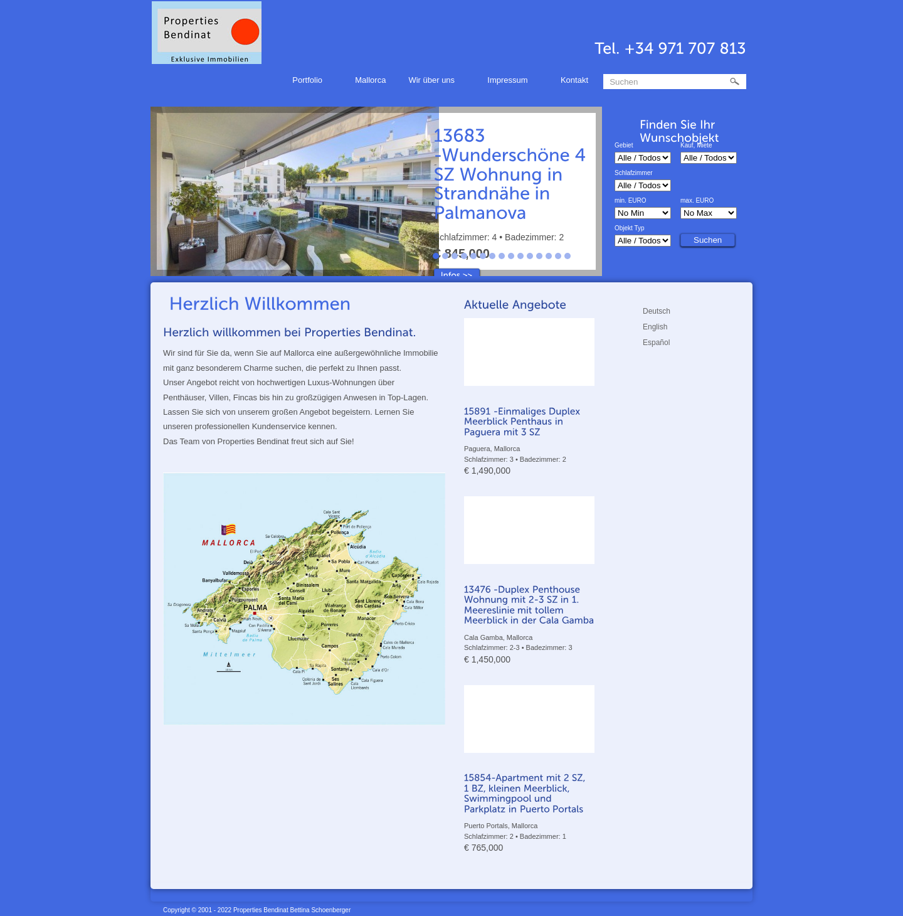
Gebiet (624, 145)
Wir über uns (433, 81)
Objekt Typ (630, 228)
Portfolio (309, 81)
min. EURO (631, 201)
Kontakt (574, 80)
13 (549, 256)
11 (530, 256)
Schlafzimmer (634, 173)
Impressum (509, 81)
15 (567, 256)
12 (539, 256)
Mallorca (370, 80)
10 (520, 256)
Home (260, 80)
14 (558, 256)
